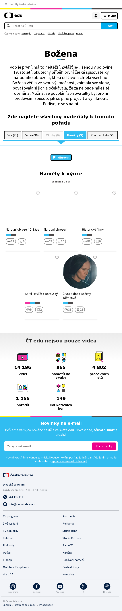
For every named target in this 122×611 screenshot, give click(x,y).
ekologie (26, 33)
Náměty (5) (75, 135)
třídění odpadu (66, 33)
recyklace (39, 33)
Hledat (109, 26)
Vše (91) (12, 135)
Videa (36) (32, 135)
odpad (79, 33)
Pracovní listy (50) (103, 135)
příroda (51, 33)
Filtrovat (63, 157)
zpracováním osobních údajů (69, 461)
